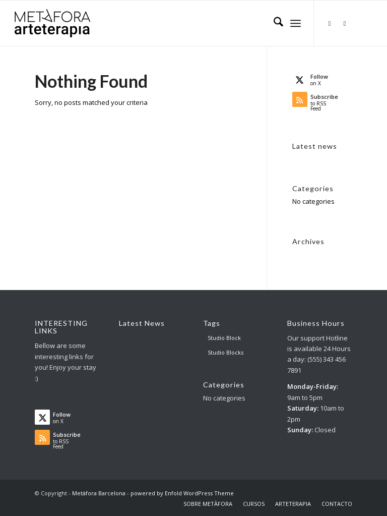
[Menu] (295, 23)
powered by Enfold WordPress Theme (182, 493)
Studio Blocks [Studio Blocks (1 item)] (225, 352)
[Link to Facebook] (344, 23)
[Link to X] (329, 23)
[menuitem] (273, 23)
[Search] (273, 23)
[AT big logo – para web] (52, 23)
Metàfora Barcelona (98, 493)
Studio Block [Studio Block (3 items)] (224, 337)
